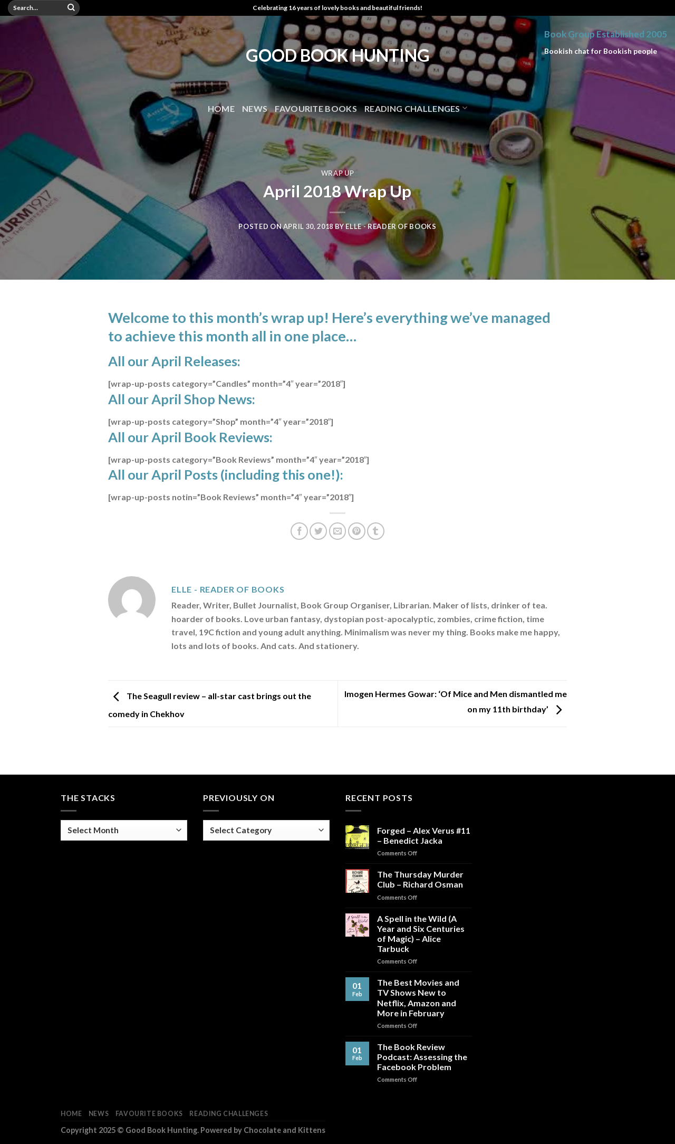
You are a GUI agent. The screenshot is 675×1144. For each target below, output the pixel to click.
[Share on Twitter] (318, 531)
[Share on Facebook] (299, 531)
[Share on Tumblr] (375, 531)
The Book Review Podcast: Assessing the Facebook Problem (422, 1057)
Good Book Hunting (338, 55)
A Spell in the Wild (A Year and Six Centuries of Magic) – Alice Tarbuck (421, 933)
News (254, 108)
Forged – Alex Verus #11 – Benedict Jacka (423, 835)
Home (221, 108)
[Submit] (71, 8)
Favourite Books (316, 108)
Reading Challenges (415, 108)
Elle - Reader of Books (390, 226)
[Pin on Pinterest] (356, 531)
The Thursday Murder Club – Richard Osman (420, 879)
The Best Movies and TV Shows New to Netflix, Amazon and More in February (418, 997)
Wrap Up (337, 173)
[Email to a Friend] (337, 531)
